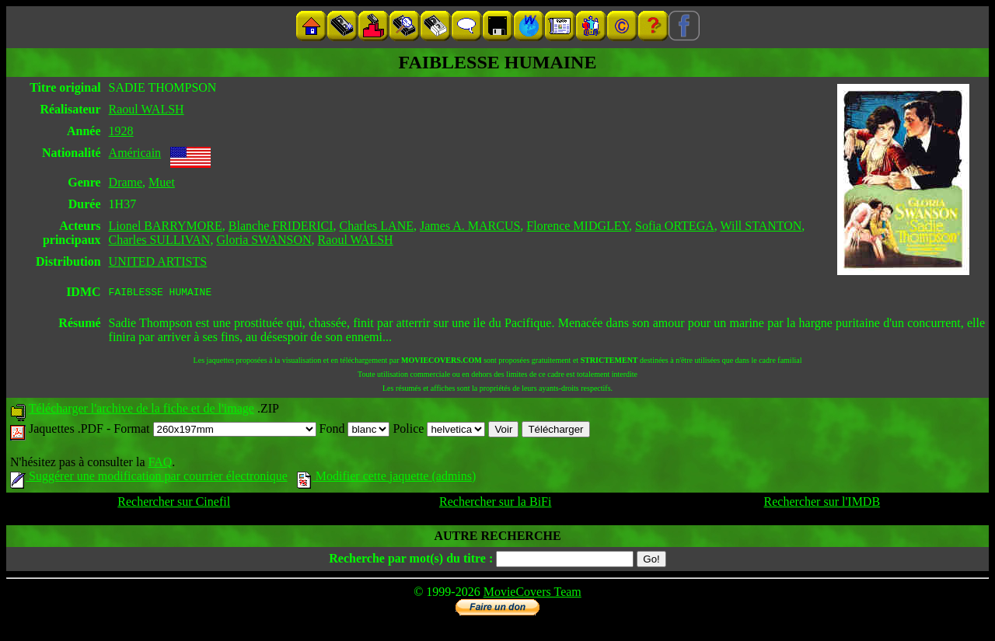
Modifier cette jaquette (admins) (387, 478)
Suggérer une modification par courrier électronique (149, 478)
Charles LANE (376, 225)
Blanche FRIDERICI (281, 225)
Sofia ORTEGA (674, 225)
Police (439, 430)
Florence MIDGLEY (577, 225)
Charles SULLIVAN (160, 239)
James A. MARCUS (470, 225)
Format (214, 430)
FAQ (160, 464)
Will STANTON (760, 225)
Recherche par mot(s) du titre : (411, 560)
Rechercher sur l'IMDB (822, 503)
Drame (126, 182)
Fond (354, 430)
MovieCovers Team (532, 594)
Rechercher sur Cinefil (173, 503)
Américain (135, 152)
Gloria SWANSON (263, 239)
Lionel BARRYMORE (165, 225)
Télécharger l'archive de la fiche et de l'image (141, 410)
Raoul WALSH (146, 109)
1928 (121, 131)
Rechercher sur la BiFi (495, 503)
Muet (161, 182)
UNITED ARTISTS (158, 261)
